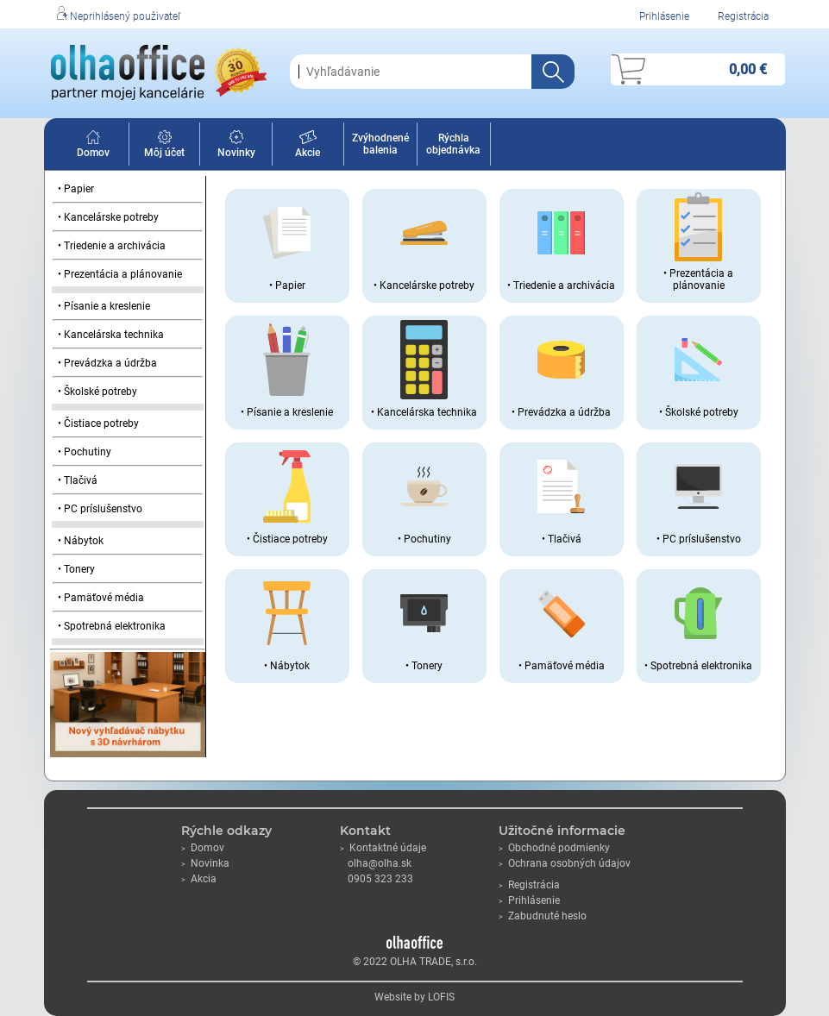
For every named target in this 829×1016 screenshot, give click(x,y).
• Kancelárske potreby (108, 217)
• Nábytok (81, 541)
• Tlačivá (78, 480)
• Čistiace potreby (98, 423)
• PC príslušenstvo (100, 509)
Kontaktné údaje (383, 848)
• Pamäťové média (101, 598)
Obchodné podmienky (554, 848)
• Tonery (76, 569)
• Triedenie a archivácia (112, 246)
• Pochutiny (84, 452)
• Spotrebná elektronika (112, 626)
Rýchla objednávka (453, 144)
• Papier (76, 189)
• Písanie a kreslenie (104, 306)
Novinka (205, 863)
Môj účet (164, 147)
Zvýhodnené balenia (380, 144)
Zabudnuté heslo (543, 916)
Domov (93, 147)
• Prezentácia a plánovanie (120, 274)
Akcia (199, 879)
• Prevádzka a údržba (107, 363)
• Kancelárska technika (111, 335)
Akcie (307, 147)
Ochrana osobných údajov (565, 863)
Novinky (236, 147)
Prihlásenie (664, 16)
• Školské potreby (97, 392)
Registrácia (743, 16)
